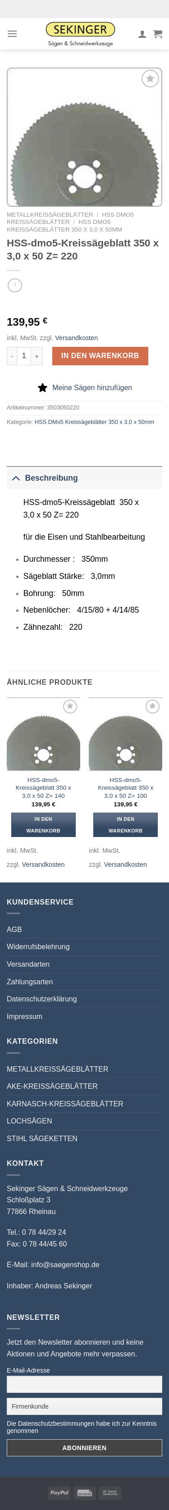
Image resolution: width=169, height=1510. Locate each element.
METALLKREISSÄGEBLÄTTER (50, 214)
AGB (14, 929)
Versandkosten (76, 337)
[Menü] (12, 34)
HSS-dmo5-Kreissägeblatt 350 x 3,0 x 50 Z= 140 (43, 788)
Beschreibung (42, 477)
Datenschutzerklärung (42, 999)
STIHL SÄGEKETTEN (42, 1138)
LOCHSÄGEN (29, 1121)
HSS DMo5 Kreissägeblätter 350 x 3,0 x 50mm (64, 225)
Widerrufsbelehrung (38, 947)
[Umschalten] (15, 477)
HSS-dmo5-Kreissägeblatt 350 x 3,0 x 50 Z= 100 (125, 788)
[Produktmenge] (24, 356)
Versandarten (28, 964)
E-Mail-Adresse (28, 1370)
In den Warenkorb (100, 355)
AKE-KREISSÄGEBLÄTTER (52, 1086)
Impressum (24, 1016)
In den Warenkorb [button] (43, 824)
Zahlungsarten (30, 982)
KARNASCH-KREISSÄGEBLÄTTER (65, 1104)
